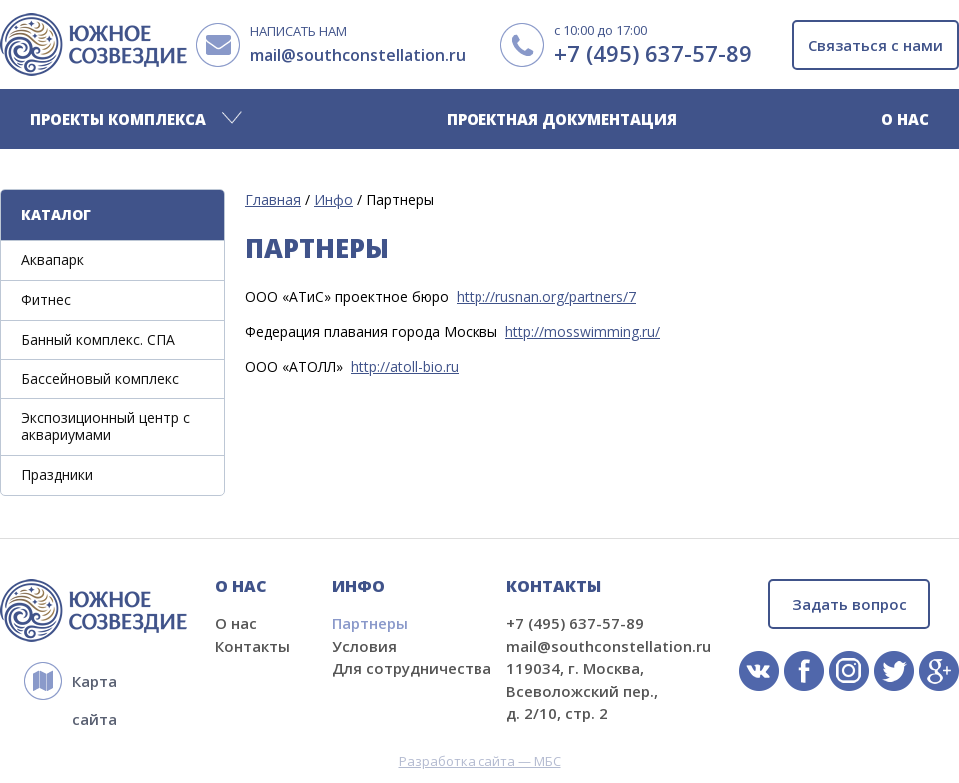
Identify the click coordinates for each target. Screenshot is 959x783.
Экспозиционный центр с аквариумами (105, 426)
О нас (905, 119)
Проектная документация (562, 119)
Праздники (57, 474)
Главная (273, 199)
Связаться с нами (875, 45)
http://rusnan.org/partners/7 (546, 296)
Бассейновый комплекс (100, 378)
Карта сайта (94, 685)
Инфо (333, 199)
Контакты (252, 646)
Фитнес (46, 299)
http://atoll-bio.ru (405, 366)
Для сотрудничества (411, 668)
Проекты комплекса (118, 119)
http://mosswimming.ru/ (582, 331)
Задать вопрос (849, 604)
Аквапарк (52, 259)
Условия (364, 646)
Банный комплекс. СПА (98, 339)
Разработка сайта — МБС (480, 761)
